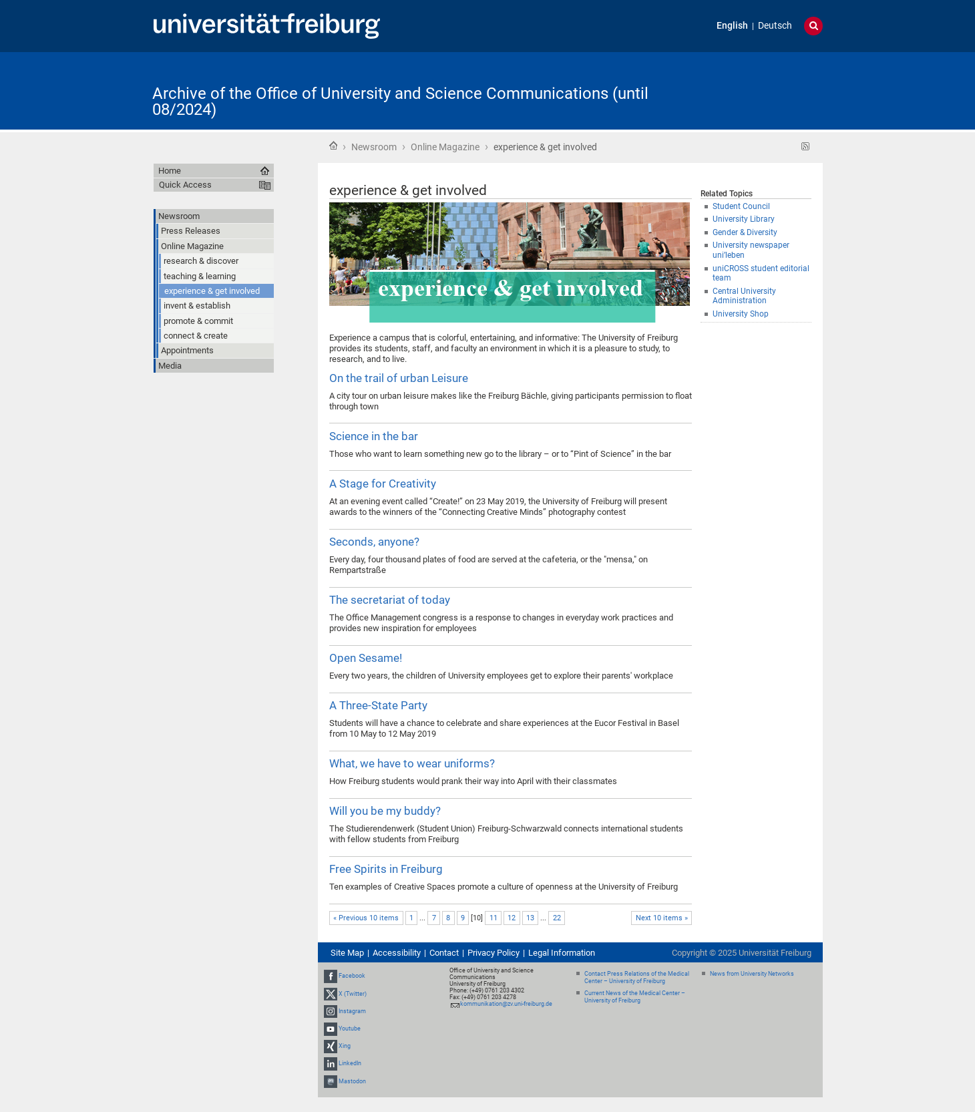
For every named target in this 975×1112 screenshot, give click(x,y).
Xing (345, 1046)
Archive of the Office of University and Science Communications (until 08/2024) (400, 101)
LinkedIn (350, 1064)
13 (530, 918)
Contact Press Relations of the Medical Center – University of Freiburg (636, 977)
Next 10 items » (662, 918)
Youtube (350, 1028)
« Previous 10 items (366, 918)
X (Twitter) (353, 993)
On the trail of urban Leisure (398, 378)
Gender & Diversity (745, 232)
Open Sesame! (365, 658)
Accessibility (397, 953)
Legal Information (561, 953)
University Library (744, 219)
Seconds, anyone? (374, 541)
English (732, 25)
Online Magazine (445, 147)
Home (333, 145)
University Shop (741, 314)
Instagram (352, 1011)
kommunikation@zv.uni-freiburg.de (506, 1003)
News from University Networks (752, 973)
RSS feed (805, 146)
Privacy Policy (493, 953)
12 (512, 918)
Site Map (347, 953)
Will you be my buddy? (385, 810)
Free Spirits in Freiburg (386, 869)
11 (494, 918)
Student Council (741, 206)
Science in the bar (373, 436)
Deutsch (775, 25)
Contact (444, 953)
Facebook (352, 975)
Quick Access (185, 185)
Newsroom (374, 147)
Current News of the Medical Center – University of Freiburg (634, 997)
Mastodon (352, 1081)
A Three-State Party (378, 705)
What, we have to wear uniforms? (412, 763)
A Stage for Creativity (382, 483)
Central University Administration (744, 296)
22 (557, 918)
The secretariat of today (389, 599)
